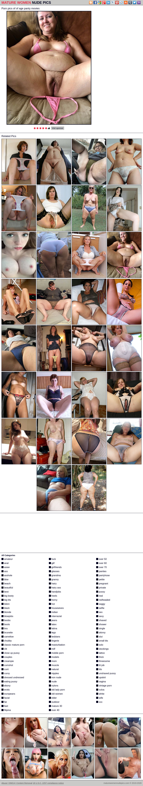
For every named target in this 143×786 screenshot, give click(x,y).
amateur (7, 559)
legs (52, 632)
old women (56, 694)
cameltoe (7, 636)
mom (53, 661)
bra (4, 628)
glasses (54, 571)
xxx (99, 702)
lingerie (54, 640)
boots (5, 624)
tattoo (100, 653)
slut (99, 636)
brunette (7, 632)
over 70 (101, 567)
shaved (101, 620)
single (100, 628)
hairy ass (55, 587)
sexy (100, 616)
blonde (6, 612)
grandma (55, 575)
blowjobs (7, 616)
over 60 (101, 563)
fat (4, 702)
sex (99, 612)
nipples (54, 673)
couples (6, 657)
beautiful (7, 587)
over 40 (54, 710)
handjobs (55, 591)
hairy (53, 583)
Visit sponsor (57, 128)
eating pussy (9, 681)
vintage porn (104, 685)
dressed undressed (12, 677)
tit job (100, 665)
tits (99, 669)
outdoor (54, 702)
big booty (7, 596)
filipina (6, 710)
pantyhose (103, 575)
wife (99, 698)
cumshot (7, 665)
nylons (53, 685)
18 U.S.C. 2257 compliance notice (48, 783)
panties (101, 571)
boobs (6, 620)
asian (5, 567)
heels (53, 596)
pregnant (102, 583)
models (54, 657)
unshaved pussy (106, 673)
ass (4, 571)
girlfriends (55, 567)
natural (54, 669)
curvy (5, 673)
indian (53, 612)
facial (5, 698)
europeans (8, 694)
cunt (5, 669)
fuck (52, 559)
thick (100, 657)
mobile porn (56, 653)
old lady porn (57, 689)
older (53, 698)
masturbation (57, 645)
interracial (55, 616)
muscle (54, 665)
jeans (53, 620)
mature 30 (55, 706)
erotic (5, 689)
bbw (4, 579)
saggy (100, 604)
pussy (100, 591)
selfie (100, 608)
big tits (6, 600)
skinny (100, 632)
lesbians (54, 636)
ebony (6, 685)
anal (5, 563)
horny (53, 600)
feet (4, 706)
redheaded (103, 600)
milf (52, 649)
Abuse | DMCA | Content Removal (16, 783)
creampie (7, 661)
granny (54, 579)
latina (53, 628)
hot (52, 604)
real (99, 596)
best (5, 591)
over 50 (101, 559)
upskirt (101, 677)
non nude (55, 677)
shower (101, 624)
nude (53, 681)
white (100, 694)
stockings (102, 649)
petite (100, 579)
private (101, 587)
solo (99, 645)
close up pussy (10, 653)
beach (6, 583)
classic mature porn (12, 645)
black (5, 608)
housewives (56, 608)
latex (52, 624)
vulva (100, 689)
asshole (6, 575)
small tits (102, 640)
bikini (5, 604)
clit (4, 649)
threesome (103, 661)
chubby (6, 640)
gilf (52, 563)
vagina (101, 681)
